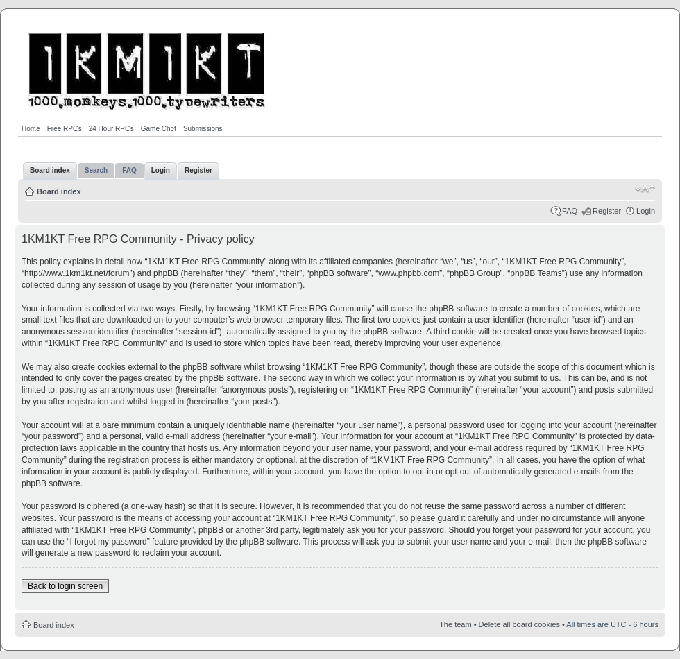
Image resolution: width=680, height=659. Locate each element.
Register (607, 211)
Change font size (645, 188)
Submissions (203, 128)
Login (645, 211)
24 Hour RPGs (111, 128)
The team (455, 624)
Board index (59, 191)
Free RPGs (64, 128)
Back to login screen (65, 586)
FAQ (569, 211)
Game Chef (158, 128)
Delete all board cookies (519, 624)
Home (31, 128)
